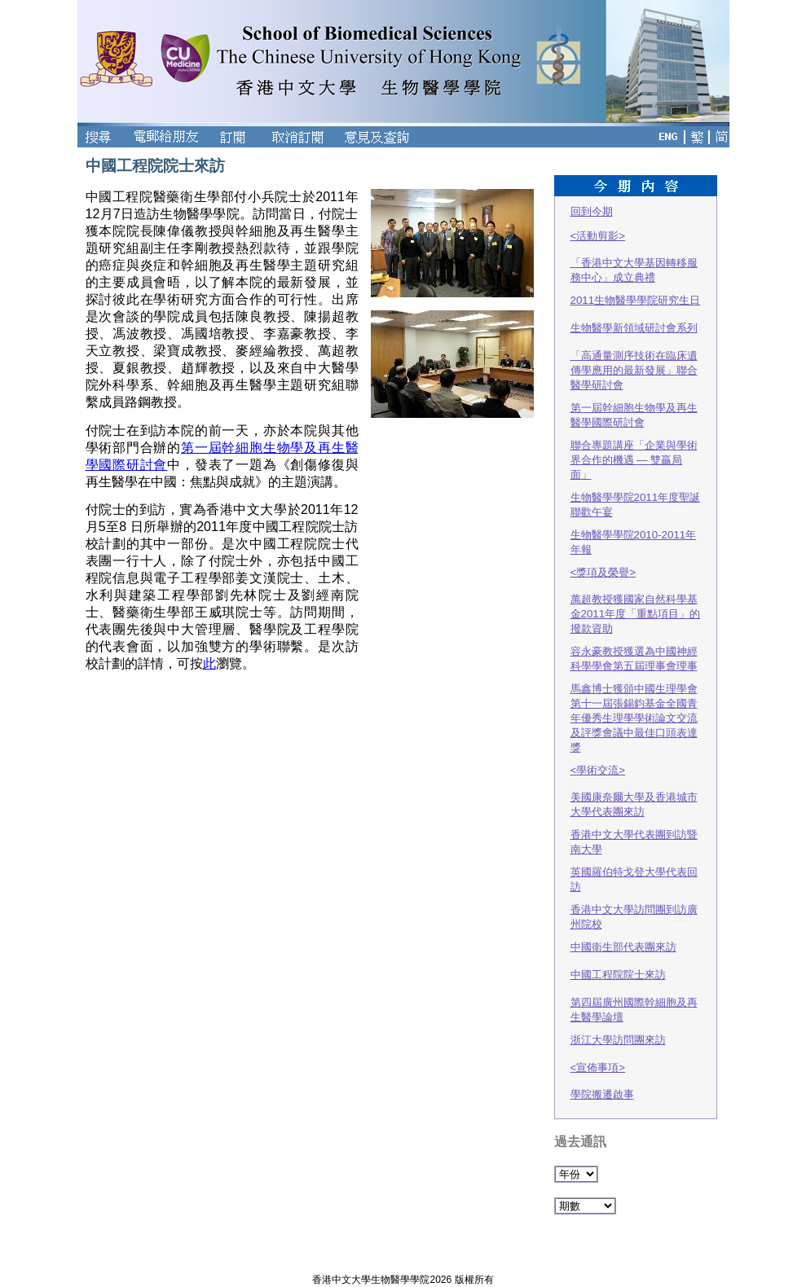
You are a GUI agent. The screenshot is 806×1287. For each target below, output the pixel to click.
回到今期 (591, 211)
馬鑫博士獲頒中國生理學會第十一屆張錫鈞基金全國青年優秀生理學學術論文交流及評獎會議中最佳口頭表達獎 (634, 718)
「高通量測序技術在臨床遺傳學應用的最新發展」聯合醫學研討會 (634, 370)
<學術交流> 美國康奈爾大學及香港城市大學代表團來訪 (634, 791)
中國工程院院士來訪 (618, 975)
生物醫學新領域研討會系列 (634, 328)
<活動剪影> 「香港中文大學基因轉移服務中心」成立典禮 (634, 256)
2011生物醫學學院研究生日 (635, 300)
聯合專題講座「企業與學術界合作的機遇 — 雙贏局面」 (634, 460)
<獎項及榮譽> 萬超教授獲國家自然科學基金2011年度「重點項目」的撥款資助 (635, 600)
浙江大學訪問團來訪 (618, 1040)
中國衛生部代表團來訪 (623, 947)
